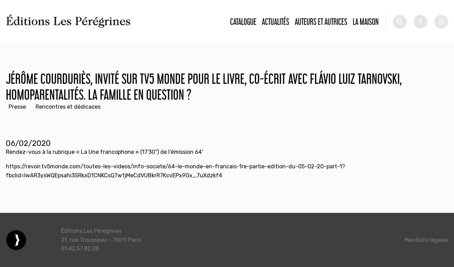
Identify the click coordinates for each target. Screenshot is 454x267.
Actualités (275, 22)
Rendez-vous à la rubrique (41, 152)
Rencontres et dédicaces (68, 106)
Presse (17, 106)
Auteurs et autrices (321, 22)
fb (420, 22)
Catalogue (243, 22)
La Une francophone (107, 152)
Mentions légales (426, 240)
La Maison (366, 22)
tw (441, 22)
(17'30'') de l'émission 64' (171, 152)
